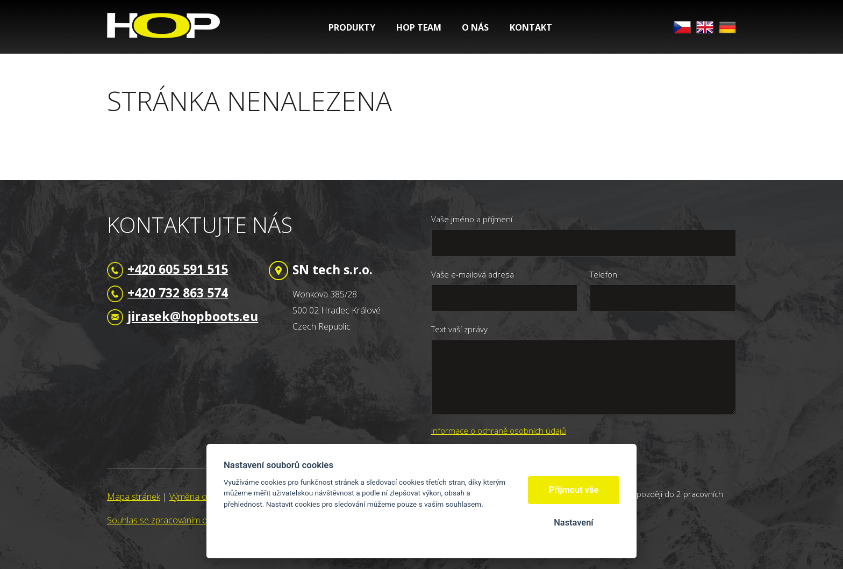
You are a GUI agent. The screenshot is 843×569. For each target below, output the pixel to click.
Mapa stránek (133, 496)
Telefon (603, 274)
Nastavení (573, 522)
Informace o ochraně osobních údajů (498, 430)
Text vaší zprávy (459, 329)
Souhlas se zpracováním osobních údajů (184, 520)
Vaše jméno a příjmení (471, 219)
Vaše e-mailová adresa (472, 274)
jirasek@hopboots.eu (192, 316)
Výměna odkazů (199, 496)
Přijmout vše (574, 490)
